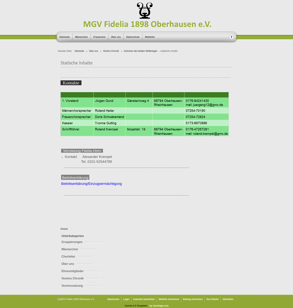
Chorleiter (68, 256)
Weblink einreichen (169, 299)
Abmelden (228, 299)
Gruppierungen (72, 242)
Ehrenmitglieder (72, 271)
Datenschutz (132, 37)
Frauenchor (99, 37)
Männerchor (81, 37)
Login (126, 299)
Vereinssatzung (72, 285)
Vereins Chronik (72, 278)
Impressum (113, 299)
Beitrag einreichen (193, 299)
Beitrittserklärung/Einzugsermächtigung (91, 184)
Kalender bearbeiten (144, 299)
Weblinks (150, 37)
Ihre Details (212, 299)
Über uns (116, 37)
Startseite (64, 37)
